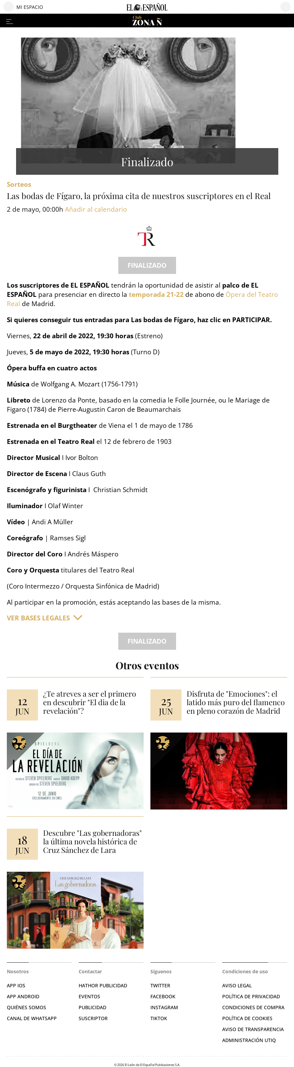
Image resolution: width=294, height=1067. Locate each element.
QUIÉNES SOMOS (26, 1007)
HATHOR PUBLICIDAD (103, 985)
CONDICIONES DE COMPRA (253, 1007)
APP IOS (16, 985)
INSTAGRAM (164, 1007)
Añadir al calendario (96, 209)
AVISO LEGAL (237, 985)
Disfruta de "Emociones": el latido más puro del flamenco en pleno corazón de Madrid (236, 702)
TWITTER (160, 985)
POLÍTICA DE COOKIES (247, 1018)
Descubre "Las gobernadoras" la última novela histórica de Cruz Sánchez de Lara (92, 841)
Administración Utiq (249, 1040)
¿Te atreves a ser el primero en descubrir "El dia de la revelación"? (89, 702)
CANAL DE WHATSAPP (32, 1018)
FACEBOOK (162, 996)
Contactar (90, 971)
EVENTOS (89, 996)
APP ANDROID (23, 996)
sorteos (19, 184)
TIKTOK (158, 1018)
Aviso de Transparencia (253, 1029)
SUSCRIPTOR (93, 1018)
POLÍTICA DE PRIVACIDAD (251, 996)
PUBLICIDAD (92, 1007)
